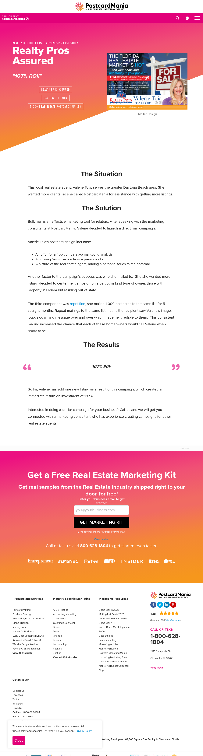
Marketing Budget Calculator (114, 665)
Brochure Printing (21, 614)
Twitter (16, 699)
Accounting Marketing (64, 614)
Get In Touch (20, 680)
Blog (101, 670)
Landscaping (59, 644)
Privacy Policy (83, 731)
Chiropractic (59, 618)
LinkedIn (17, 708)
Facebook (17, 695)
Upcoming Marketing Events (114, 657)
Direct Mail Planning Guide (113, 618)
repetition (77, 304)
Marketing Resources (113, 599)
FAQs (102, 631)
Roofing (57, 653)
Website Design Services (25, 644)
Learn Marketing (107, 640)
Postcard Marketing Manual (113, 653)
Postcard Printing (21, 609)
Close (18, 740)
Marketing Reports (108, 648)
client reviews (173, 620)
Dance (56, 627)
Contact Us (18, 690)
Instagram (17, 703)
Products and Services (27, 599)
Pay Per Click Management (26, 648)
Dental (56, 631)
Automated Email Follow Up (27, 640)
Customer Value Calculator (113, 661)
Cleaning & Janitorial (64, 623)
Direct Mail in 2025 (109, 609)
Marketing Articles (108, 644)
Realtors (57, 648)
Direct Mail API (107, 623)
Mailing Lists (19, 627)
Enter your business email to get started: (101, 501)
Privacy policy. (101, 539)
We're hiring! (156, 667)
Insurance (58, 640)
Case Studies (106, 635)
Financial (57, 635)
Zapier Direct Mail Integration (114, 627)
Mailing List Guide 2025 (111, 614)
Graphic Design (20, 623)
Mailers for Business (23, 631)
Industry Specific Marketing (71, 599)
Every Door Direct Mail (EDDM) (28, 635)
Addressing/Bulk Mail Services (28, 618)
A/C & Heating (60, 609)
